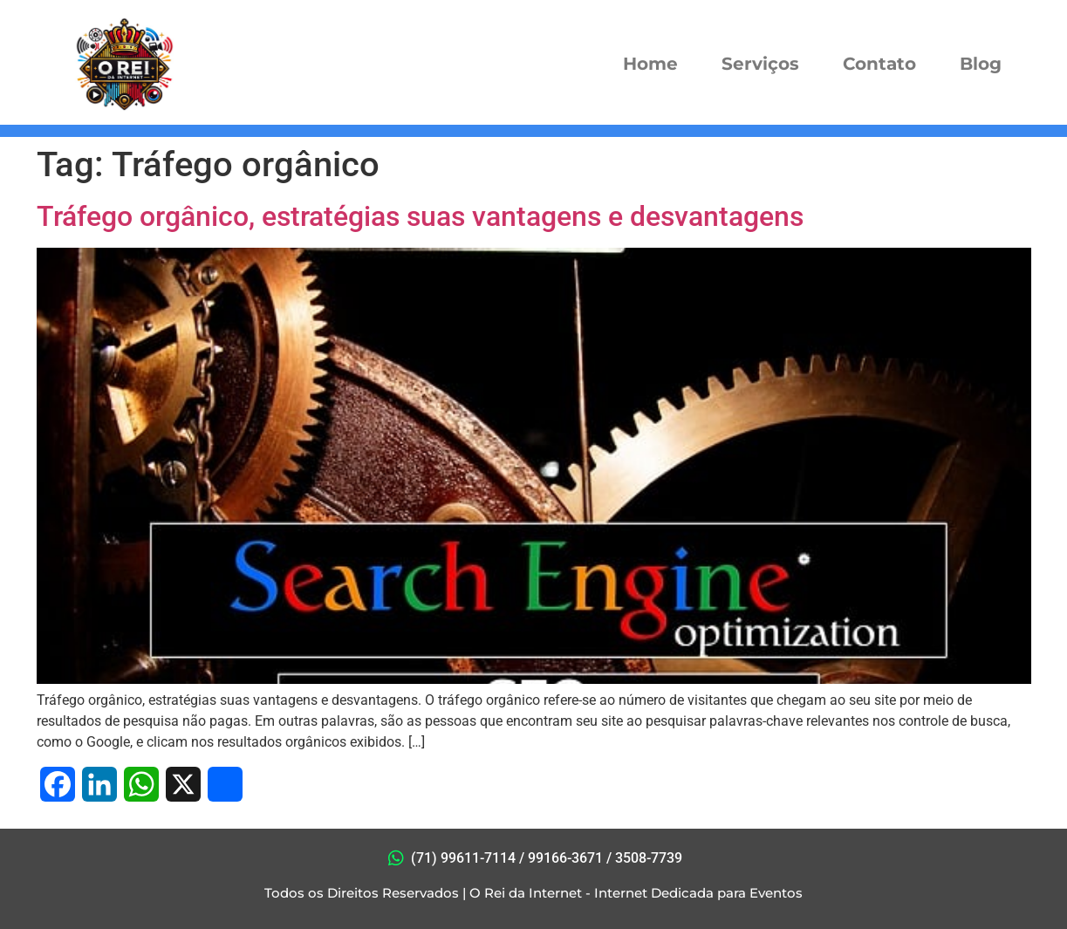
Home (650, 63)
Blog (981, 63)
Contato (879, 63)
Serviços (760, 63)
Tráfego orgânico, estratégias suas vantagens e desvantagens (420, 216)
